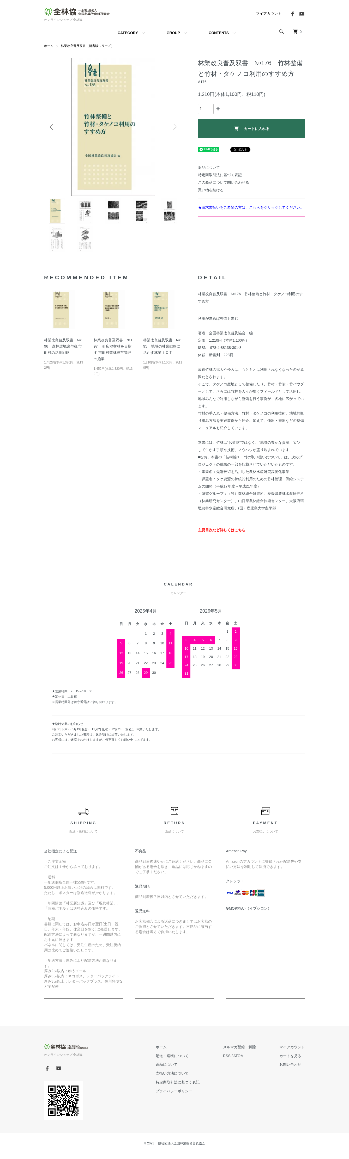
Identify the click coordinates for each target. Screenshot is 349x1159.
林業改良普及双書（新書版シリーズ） (87, 46)
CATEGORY (128, 33)
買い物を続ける (211, 190)
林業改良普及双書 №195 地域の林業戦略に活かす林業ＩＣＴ (162, 346)
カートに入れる (251, 128)
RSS (227, 1056)
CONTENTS (219, 33)
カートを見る (290, 1056)
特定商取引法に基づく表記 (220, 175)
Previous (52, 127)
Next (174, 127)
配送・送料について (172, 1056)
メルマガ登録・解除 (239, 1047)
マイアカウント (268, 13)
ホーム (48, 46)
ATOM (238, 1056)
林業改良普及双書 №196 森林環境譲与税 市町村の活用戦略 (63, 346)
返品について (209, 167)
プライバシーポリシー (174, 1091)
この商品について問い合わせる (223, 182)
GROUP (173, 33)
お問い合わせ (290, 1064)
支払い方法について (172, 1073)
